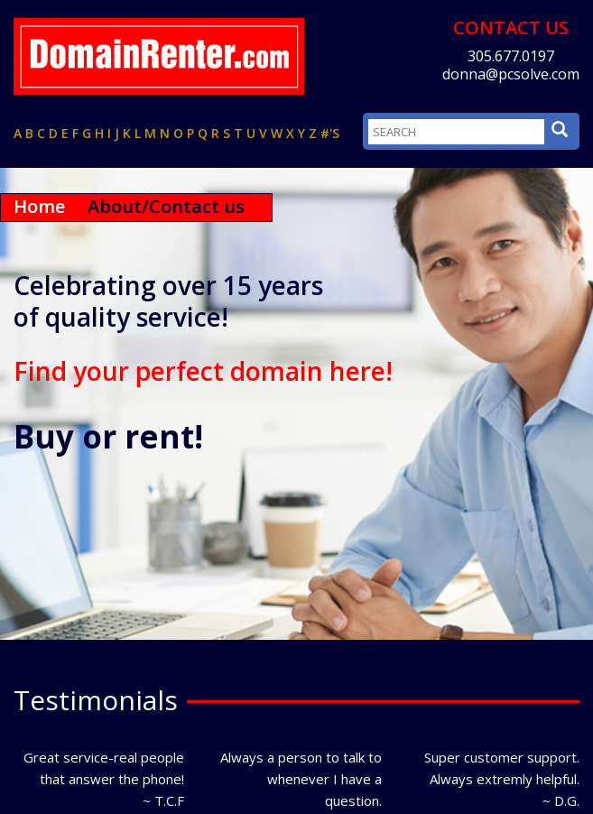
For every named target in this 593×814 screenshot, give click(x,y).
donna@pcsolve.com (510, 74)
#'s (329, 133)
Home (39, 206)
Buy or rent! (108, 437)
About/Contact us (166, 206)
